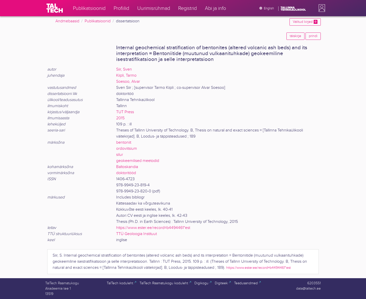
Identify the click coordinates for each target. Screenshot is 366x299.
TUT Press (125, 112)
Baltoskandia (127, 166)
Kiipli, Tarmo (126, 75)
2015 (120, 118)
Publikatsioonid (98, 21)
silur (119, 154)
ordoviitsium (126, 148)
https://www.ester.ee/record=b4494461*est (153, 227)
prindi (313, 36)
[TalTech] (55, 8)
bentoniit (123, 142)
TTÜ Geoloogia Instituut (136, 233)
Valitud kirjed (305, 22)
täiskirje (295, 36)
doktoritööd (126, 173)
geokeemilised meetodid (137, 160)
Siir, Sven (124, 69)
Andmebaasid (67, 21)
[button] (321, 8)
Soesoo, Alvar (128, 81)
